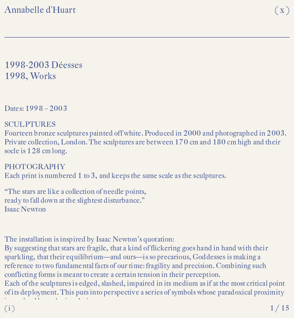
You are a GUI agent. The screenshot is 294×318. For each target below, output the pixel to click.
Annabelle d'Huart (40, 9)
